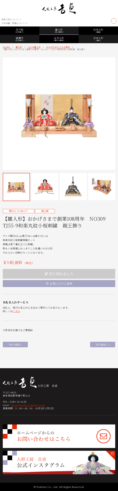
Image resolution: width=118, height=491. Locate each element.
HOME (6, 46)
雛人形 (19, 46)
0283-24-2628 (18, 401)
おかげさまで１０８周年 (58, 46)
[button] (16, 187)
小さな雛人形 (34, 46)
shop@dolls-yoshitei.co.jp (28, 405)
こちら (16, 311)
